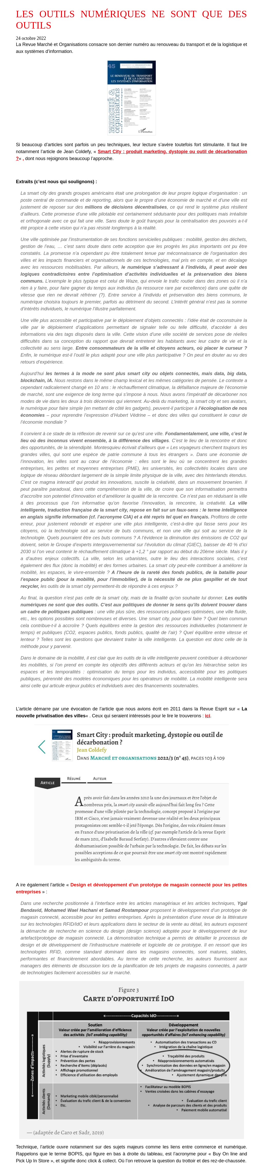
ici (207, 715)
